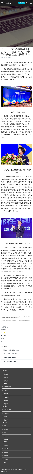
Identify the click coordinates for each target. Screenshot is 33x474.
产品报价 (6, 393)
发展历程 (6, 377)
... (10, 357)
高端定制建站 (7, 409)
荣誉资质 (6, 381)
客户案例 (6, 400)
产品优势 (6, 390)
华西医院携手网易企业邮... (10, 361)
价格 (5, 432)
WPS (2, 341)
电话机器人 (4, 327)
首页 (5, 425)
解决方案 (6, 429)
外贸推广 (4, 335)
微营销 (5, 416)
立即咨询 (22, 2)
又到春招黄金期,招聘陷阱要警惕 (10, 317)
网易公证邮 (7, 397)
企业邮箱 (4, 332)
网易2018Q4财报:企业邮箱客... (11, 350)
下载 (5, 436)
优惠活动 (6, 404)
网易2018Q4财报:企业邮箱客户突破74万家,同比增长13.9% (16, 320)
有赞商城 (6, 413)
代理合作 (6, 439)
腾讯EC (3, 338)
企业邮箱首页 (7, 386)
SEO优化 (3, 330)
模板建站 (6, 420)
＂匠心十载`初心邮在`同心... (10, 354)
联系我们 (6, 374)
